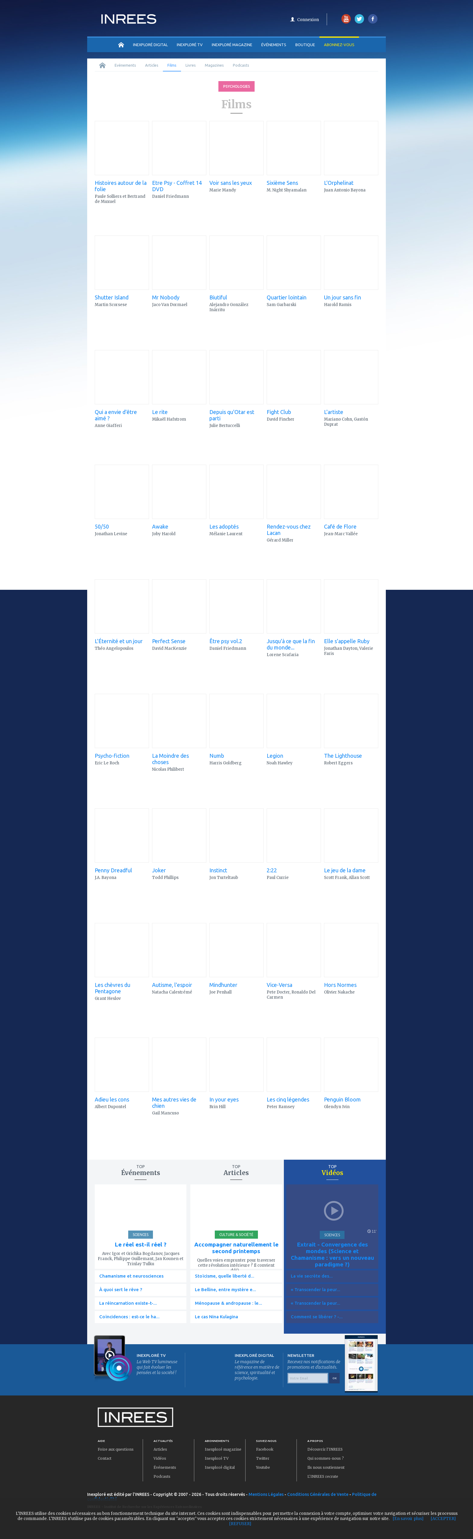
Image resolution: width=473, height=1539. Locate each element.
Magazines (214, 65)
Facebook (264, 1449)
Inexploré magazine (223, 1449)
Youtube (263, 1467)
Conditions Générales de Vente (317, 1494)
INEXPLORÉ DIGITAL (150, 45)
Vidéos (160, 1458)
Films (171, 65)
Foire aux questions (116, 1449)
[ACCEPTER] (443, 1518)
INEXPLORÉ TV (190, 45)
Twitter (262, 1458)
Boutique (305, 45)
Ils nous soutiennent (325, 1467)
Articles (151, 65)
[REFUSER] (240, 1523)
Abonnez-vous (339, 45)
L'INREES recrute (322, 1476)
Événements (273, 45)
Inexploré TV (217, 1458)
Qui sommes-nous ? (325, 1458)
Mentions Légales (266, 1494)
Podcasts (241, 65)
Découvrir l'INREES (325, 1449)
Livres (191, 65)
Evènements (125, 65)
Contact (104, 1458)
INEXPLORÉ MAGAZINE (232, 45)
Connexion (308, 19)
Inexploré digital (220, 1467)
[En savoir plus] (408, 1518)
